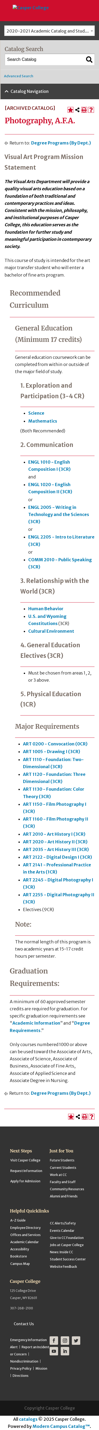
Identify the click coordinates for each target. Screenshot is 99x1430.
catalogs (28, 1419)
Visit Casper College (25, 1160)
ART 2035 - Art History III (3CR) (56, 849)
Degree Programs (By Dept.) (61, 143)
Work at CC (58, 1175)
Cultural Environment (51, 631)
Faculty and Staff (63, 1182)
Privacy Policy (20, 1368)
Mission (41, 1368)
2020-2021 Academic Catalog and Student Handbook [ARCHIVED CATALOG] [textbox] (51, 31)
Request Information (26, 1171)
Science (36, 413)
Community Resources (67, 1189)
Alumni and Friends (64, 1196)
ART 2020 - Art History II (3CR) (55, 841)
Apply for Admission (25, 1181)
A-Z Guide (18, 1220)
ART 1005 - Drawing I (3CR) (51, 751)
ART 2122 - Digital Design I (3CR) (57, 857)
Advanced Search (18, 76)
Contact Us (24, 1324)
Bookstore (18, 1256)
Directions (21, 1376)
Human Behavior (45, 608)
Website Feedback (63, 1267)
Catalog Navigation (30, 91)
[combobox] (49, 30)
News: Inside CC (61, 1252)
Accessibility (19, 1249)
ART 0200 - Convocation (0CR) (55, 743)
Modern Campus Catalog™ (61, 1426)
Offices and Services (25, 1235)
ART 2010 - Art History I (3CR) (54, 834)
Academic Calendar (24, 1242)
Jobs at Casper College (67, 1245)
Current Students (63, 1168)
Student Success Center (68, 1259)
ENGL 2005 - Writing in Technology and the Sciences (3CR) (58, 514)
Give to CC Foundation (67, 1238)
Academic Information (36, 1023)
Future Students (62, 1160)
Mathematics (42, 421)
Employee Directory (25, 1228)
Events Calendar (62, 1231)
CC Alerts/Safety (63, 1223)
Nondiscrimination (24, 1361)
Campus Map (20, 1264)
